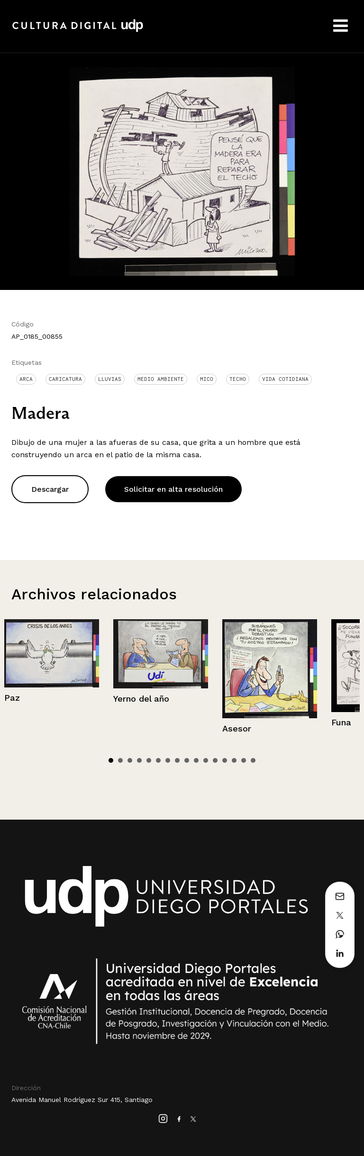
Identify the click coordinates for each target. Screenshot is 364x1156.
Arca (26, 379)
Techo (237, 379)
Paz (12, 698)
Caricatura (65, 379)
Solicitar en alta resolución (173, 489)
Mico (206, 379)
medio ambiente (160, 379)
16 (253, 760)
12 (215, 760)
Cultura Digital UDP (77, 31)
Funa (341, 722)
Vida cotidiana (285, 379)
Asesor (236, 728)
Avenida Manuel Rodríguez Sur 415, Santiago (82, 1099)
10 (196, 760)
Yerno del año (141, 699)
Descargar (50, 489)
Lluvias (109, 379)
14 (234, 760)
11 (205, 760)
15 (243, 760)
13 (224, 760)
